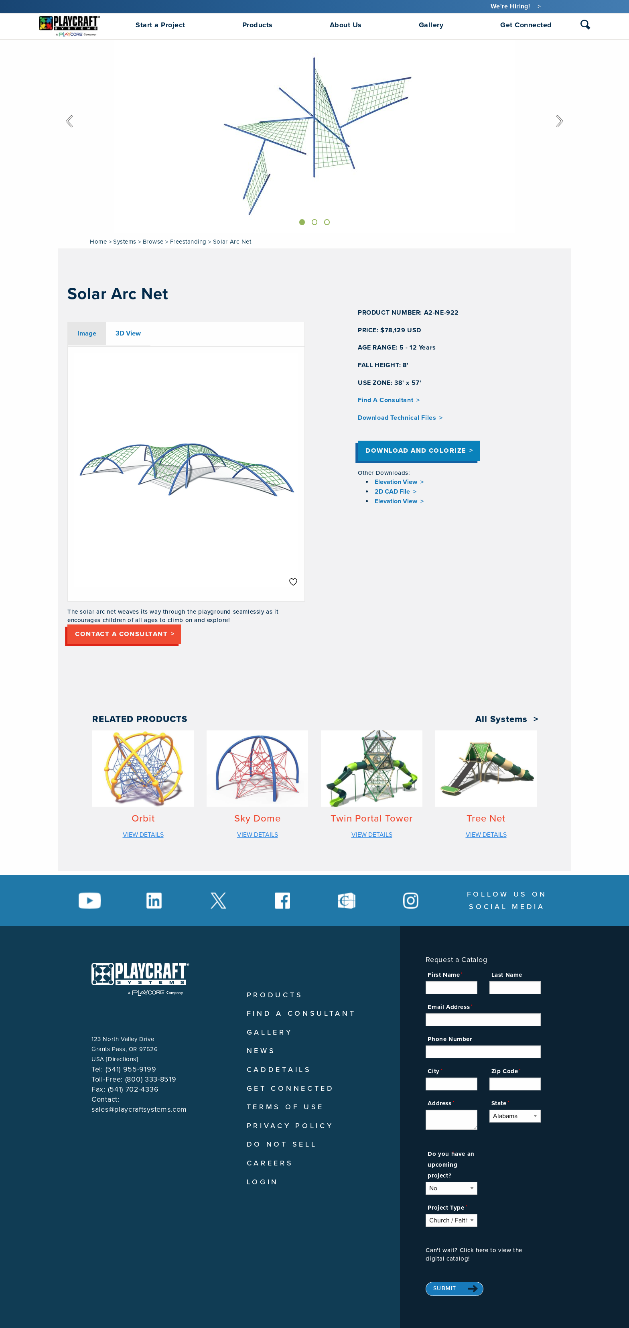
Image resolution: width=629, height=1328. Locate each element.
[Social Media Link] (90, 901)
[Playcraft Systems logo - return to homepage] (140, 979)
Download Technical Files (397, 418)
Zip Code (504, 1071)
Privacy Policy (290, 1125)
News (261, 1050)
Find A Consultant (385, 400)
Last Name (506, 974)
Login (263, 1182)
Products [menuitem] (257, 24)
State (499, 1103)
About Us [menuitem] (346, 24)
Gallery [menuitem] (431, 24)
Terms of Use (285, 1106)
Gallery (270, 1032)
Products (275, 994)
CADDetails (279, 1069)
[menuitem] (70, 25)
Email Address (449, 1007)
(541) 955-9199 (131, 1069)
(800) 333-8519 (151, 1079)
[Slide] (299, 221)
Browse (153, 241)
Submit (445, 1288)
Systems (124, 241)
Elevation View (396, 486)
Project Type (446, 1207)
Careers (270, 1163)
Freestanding (188, 241)
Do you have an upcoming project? (451, 1164)
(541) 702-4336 (133, 1089)
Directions (122, 1059)
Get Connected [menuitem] (526, 24)
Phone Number (450, 1039)
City (433, 1071)
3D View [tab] (128, 333)
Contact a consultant (131, 636)
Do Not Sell (282, 1144)
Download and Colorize (426, 453)
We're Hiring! (510, 6)
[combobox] (585, 26)
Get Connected (291, 1088)
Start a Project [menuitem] (160, 24)
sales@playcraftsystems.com (139, 1109)
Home (98, 241)
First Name (444, 974)
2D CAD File (392, 496)
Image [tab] (86, 333)
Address (439, 1103)
